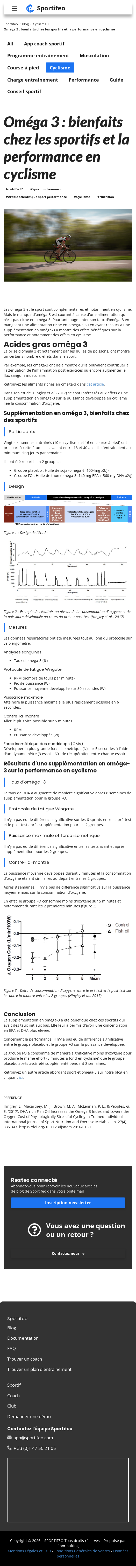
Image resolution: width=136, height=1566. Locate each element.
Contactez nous (68, 1253)
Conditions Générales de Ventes (82, 1550)
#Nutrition (105, 197)
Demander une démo (29, 1416)
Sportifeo (11, 24)
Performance (84, 80)
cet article (95, 384)
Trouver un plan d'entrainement (39, 1369)
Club (11, 1406)
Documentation (23, 1338)
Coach (13, 1396)
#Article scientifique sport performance (36, 197)
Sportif (14, 1385)
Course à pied (23, 68)
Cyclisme (39, 24)
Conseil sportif (24, 91)
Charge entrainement (32, 80)
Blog (25, 24)
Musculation (94, 55)
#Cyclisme (82, 197)
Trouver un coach (24, 1359)
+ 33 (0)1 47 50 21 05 (31, 1448)
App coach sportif (44, 44)
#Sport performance (45, 189)
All (10, 44)
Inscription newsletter (68, 1202)
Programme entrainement (38, 55)
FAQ (11, 1348)
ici (21, 1077)
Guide (116, 80)
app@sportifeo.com (30, 1438)
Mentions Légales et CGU (29, 1550)
